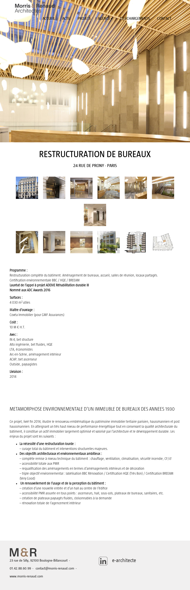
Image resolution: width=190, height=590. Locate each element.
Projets (84, 19)
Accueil (49, 19)
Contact (164, 19)
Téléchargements (135, 19)
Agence (105, 19)
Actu (66, 19)
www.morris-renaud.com (26, 576)
